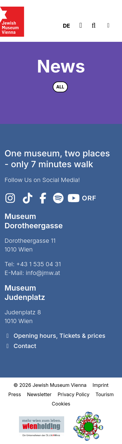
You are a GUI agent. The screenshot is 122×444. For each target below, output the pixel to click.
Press (14, 394)
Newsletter (39, 394)
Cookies (61, 404)
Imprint (100, 385)
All (60, 86)
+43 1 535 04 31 (38, 264)
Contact (25, 346)
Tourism (104, 394)
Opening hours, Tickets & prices (59, 335)
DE (66, 26)
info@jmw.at (43, 272)
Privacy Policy (73, 394)
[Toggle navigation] (108, 25)
